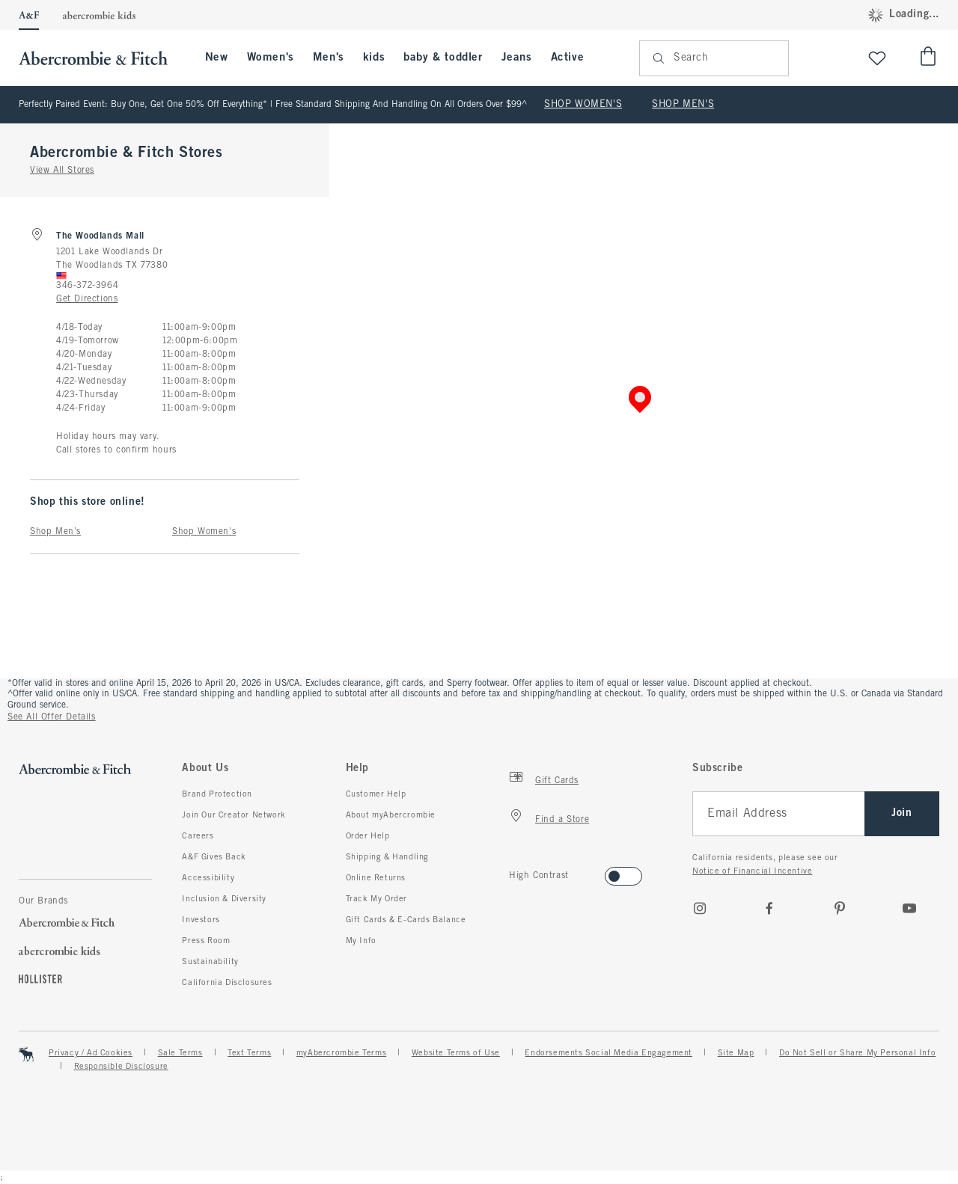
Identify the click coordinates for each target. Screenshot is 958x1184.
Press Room (206, 941)
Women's (270, 57)
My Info (361, 941)
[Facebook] (769, 908)
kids (374, 57)
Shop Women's (204, 531)
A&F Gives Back (213, 857)
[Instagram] (699, 908)
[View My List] (877, 58)
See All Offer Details (51, 717)
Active (568, 57)
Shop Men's (55, 531)
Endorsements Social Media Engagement (608, 1053)
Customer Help (376, 794)
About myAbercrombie (391, 815)
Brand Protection (217, 794)
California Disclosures (227, 983)
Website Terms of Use (456, 1053)
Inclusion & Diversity (224, 899)
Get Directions (87, 299)
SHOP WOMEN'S (583, 104)
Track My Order (376, 899)
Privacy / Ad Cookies (90, 1053)
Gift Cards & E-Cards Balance (406, 920)
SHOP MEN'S (683, 104)
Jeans (516, 57)
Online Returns (376, 878)
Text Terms (249, 1053)
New (216, 57)
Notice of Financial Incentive (752, 871)
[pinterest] (839, 908)
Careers (197, 836)
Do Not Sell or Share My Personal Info (857, 1053)
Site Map (736, 1053)
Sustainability (210, 962)
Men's (328, 57)
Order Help (368, 836)
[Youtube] (909, 908)
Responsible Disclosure (121, 1066)
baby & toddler (442, 57)
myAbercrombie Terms (341, 1053)
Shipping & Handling (387, 857)
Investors (200, 920)
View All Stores (62, 170)
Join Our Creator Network (233, 815)
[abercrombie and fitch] (100, 58)
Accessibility (208, 878)
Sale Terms (180, 1053)
